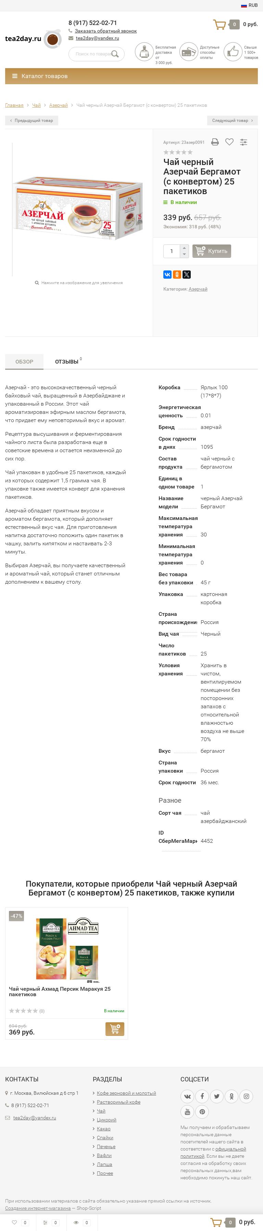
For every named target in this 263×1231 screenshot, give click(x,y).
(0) (27, 1011)
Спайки (105, 1137)
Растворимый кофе (118, 1102)
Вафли (104, 1155)
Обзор (24, 361)
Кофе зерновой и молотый (126, 1093)
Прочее (105, 1173)
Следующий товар (232, 120)
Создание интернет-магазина (38, 1208)
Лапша (104, 1164)
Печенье (106, 1146)
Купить (217, 251)
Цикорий (106, 1119)
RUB (249, 5)
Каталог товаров (40, 76)
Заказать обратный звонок (106, 31)
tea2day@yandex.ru (97, 38)
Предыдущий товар (31, 120)
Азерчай (198, 289)
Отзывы (68, 360)
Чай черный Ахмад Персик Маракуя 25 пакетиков (60, 992)
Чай (101, 1111)
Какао (104, 1128)
